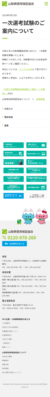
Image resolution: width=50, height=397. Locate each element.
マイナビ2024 (25, 69)
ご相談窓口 (6, 343)
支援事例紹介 (7, 335)
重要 (6, 125)
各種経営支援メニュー (10, 331)
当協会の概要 (7, 356)
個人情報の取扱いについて (11, 372)
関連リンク (6, 347)
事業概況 (5, 360)
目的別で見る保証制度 (10, 327)
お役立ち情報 (7, 339)
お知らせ (8, 108)
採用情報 (40, 99)
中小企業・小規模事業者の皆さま (16, 319)
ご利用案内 (6, 323)
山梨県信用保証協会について (14, 352)
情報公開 (5, 364)
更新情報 (8, 117)
